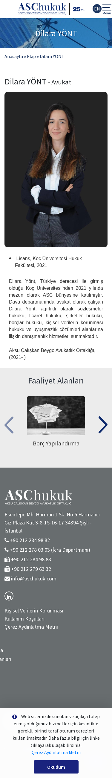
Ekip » (33, 56)
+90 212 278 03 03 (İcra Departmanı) (50, 549)
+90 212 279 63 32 (31, 568)
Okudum (56, 767)
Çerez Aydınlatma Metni (31, 626)
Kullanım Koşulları (24, 618)
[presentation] (8, 423)
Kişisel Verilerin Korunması (33, 610)
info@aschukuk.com (33, 578)
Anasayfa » (15, 56)
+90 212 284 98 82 (30, 540)
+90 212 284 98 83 (31, 559)
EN (97, 9)
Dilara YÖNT (52, 56)
